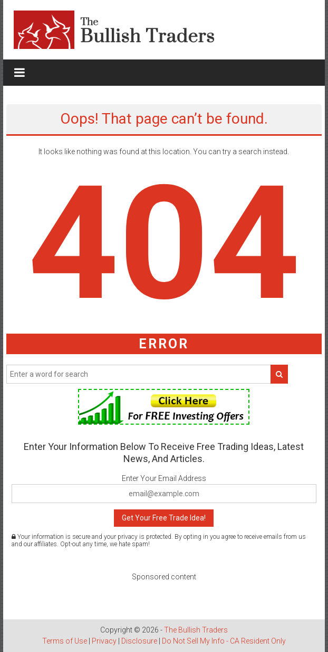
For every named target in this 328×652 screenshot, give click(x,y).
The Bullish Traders (196, 630)
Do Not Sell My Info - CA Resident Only (224, 641)
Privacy (104, 641)
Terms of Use (64, 641)
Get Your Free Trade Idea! (164, 518)
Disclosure (139, 641)
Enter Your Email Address (164, 478)
